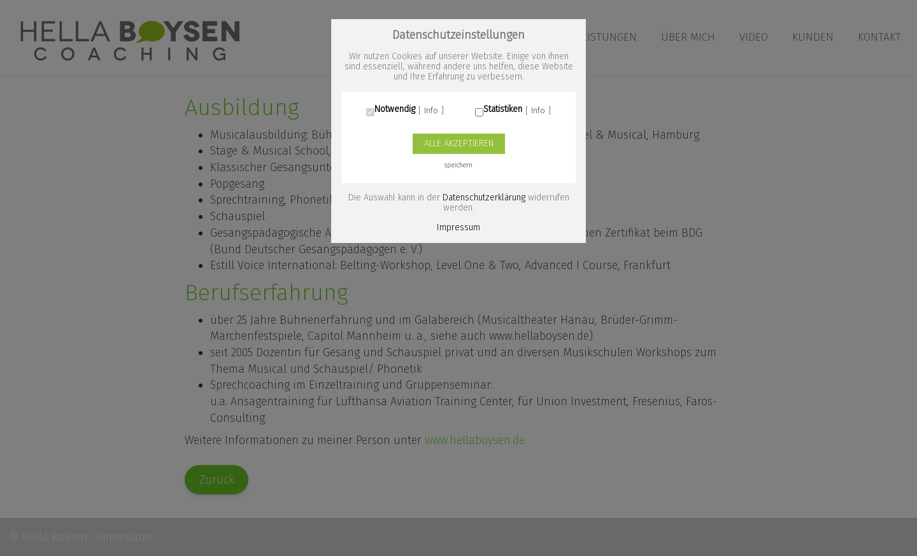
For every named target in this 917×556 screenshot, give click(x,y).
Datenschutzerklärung (484, 197)
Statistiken (502, 109)
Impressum (458, 227)
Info (431, 110)
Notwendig (394, 109)
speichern (458, 165)
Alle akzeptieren (459, 143)
